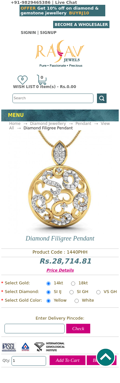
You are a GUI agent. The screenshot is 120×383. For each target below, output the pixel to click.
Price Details (60, 270)
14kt (58, 283)
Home (14, 123)
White (88, 301)
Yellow (60, 301)
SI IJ (57, 292)
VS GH (110, 292)
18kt (83, 283)
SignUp (48, 32)
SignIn (28, 32)
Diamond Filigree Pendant (48, 128)
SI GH (82, 292)
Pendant (83, 123)
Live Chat (66, 2)
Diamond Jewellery (48, 123)
